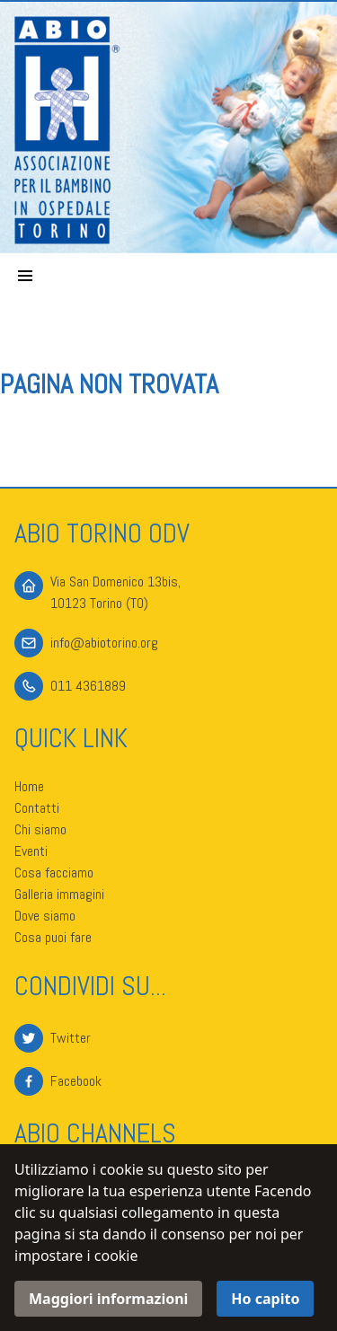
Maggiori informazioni (108, 1299)
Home (29, 786)
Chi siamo (40, 829)
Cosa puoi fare (53, 937)
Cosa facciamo (53, 872)
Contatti (36, 807)
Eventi (31, 851)
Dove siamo (44, 915)
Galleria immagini (59, 894)
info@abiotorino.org (104, 642)
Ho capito (265, 1299)
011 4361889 (88, 685)
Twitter (70, 1037)
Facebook (76, 1080)
